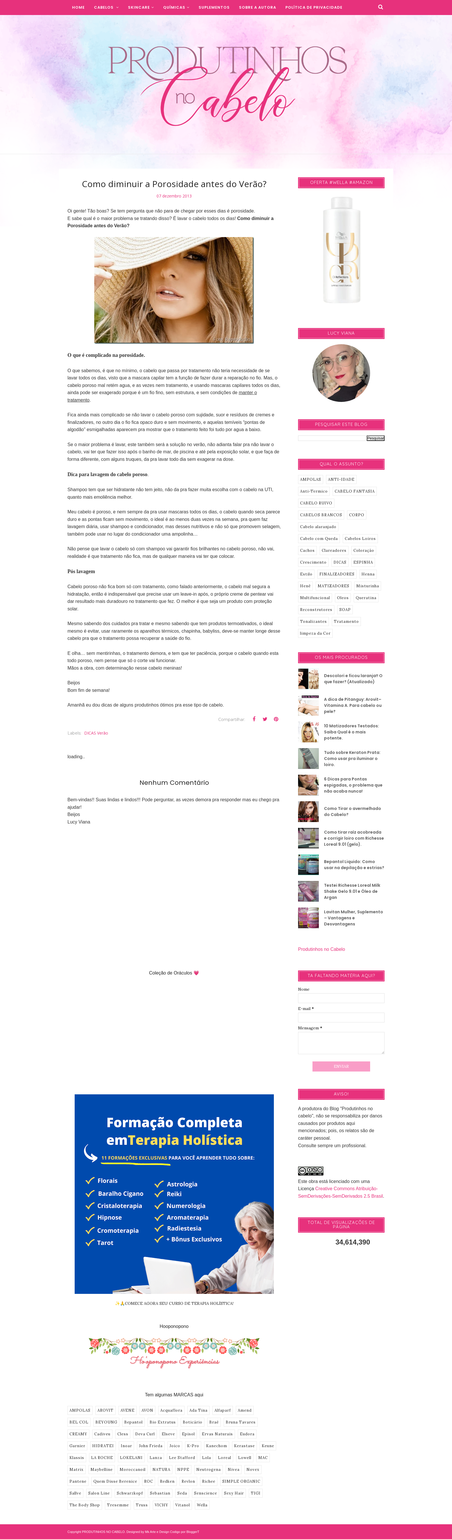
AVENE (127, 1410)
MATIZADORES (333, 586)
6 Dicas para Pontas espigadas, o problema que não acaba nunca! (353, 785)
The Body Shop (84, 1505)
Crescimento (313, 562)
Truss (142, 1505)
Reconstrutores (316, 609)
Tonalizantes (313, 621)
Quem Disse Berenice (115, 1481)
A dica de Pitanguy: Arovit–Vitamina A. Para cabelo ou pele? (353, 705)
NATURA (161, 1469)
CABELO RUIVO (316, 503)
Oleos (343, 597)
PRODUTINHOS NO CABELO (103, 1532)
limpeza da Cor (315, 633)
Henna (368, 574)
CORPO (356, 515)
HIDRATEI (103, 1445)
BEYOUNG (106, 1422)
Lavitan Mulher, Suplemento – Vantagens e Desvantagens (353, 918)
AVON (147, 1410)
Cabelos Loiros (360, 538)
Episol (188, 1434)
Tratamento (346, 621)
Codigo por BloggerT (184, 1532)
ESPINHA (363, 562)
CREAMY (78, 1434)
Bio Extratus (163, 1422)
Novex (252, 1469)
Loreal (224, 1457)
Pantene (77, 1481)
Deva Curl (145, 1434)
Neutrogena (208, 1469)
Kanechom (216, 1445)
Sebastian (160, 1493)
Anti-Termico (314, 491)
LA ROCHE (102, 1457)
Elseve (168, 1434)
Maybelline (102, 1469)
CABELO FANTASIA (355, 491)
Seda (182, 1493)
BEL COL (78, 1422)
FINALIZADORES (337, 574)
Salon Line (99, 1493)
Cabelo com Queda (319, 538)
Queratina (366, 597)
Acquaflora (171, 1410)
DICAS (340, 562)
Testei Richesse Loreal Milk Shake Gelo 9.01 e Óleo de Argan (352, 891)
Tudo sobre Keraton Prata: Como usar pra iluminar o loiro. (352, 758)
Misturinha (367, 586)
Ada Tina (198, 1410)
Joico (175, 1445)
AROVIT (105, 1410)
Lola (206, 1457)
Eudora (247, 1434)
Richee (208, 1481)
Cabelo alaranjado (318, 526)
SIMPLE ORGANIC (241, 1481)
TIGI (256, 1493)
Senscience (205, 1493)
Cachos (307, 550)
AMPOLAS (80, 1410)
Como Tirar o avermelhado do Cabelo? (352, 811)
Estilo (306, 574)
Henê (305, 586)
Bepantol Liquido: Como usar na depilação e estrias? (354, 865)
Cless (122, 1434)
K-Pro (193, 1445)
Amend (245, 1410)
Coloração (363, 550)
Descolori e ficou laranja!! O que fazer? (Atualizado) (353, 679)
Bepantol (133, 1422)
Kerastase (244, 1445)
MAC (263, 1457)
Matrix (76, 1469)
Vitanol (182, 1505)
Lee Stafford (182, 1457)
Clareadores (334, 550)
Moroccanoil (133, 1469)
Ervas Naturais (217, 1434)
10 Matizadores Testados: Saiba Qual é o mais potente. (351, 732)
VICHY (161, 1505)
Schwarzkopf (130, 1493)
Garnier (77, 1445)
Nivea (234, 1469)
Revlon (188, 1481)
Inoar (126, 1445)
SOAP (345, 609)
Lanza (156, 1457)
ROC (148, 1481)
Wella (202, 1505)
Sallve (75, 1493)
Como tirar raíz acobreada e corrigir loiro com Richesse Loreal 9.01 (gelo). (354, 838)
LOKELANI (131, 1457)
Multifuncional (315, 597)
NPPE (183, 1469)
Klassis (76, 1457)
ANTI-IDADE (341, 479)
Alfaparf (222, 1410)
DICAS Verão (96, 733)
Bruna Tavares (241, 1422)
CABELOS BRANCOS (321, 515)
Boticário (192, 1422)
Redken (167, 1481)
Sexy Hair (234, 1493)
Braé (214, 1422)
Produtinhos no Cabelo (321, 949)
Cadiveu (102, 1434)
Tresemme (118, 1505)
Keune (268, 1445)
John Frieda (151, 1445)
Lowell (244, 1457)
